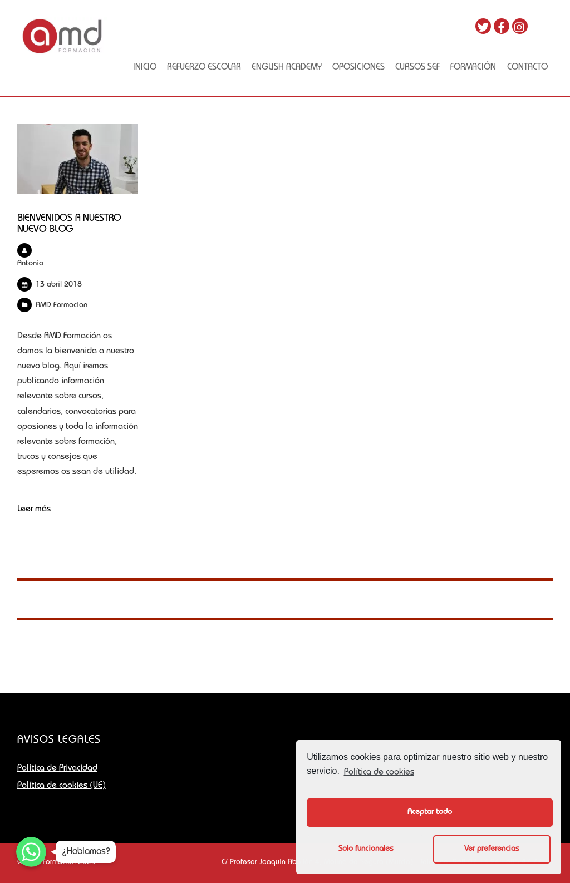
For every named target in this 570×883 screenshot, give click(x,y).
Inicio (144, 67)
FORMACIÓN (473, 67)
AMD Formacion (61, 305)
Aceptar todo (429, 812)
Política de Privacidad (57, 768)
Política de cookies (379, 772)
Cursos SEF (417, 67)
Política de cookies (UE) (61, 786)
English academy (287, 67)
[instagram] (520, 26)
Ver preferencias (491, 849)
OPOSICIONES (358, 67)
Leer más (34, 509)
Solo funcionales (365, 849)
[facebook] (501, 26)
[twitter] (483, 26)
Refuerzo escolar (204, 67)
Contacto (527, 67)
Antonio (30, 264)
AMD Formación (51, 862)
